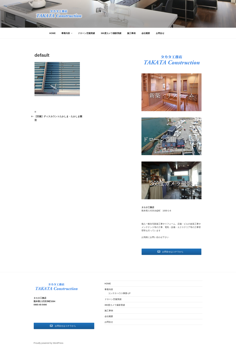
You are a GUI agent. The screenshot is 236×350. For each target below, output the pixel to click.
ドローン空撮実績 (86, 33)
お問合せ (160, 33)
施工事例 (131, 33)
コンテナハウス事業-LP (119, 293)
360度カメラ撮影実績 (111, 33)
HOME (52, 33)
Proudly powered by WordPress (48, 343)
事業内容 (67, 33)
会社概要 (145, 33)
